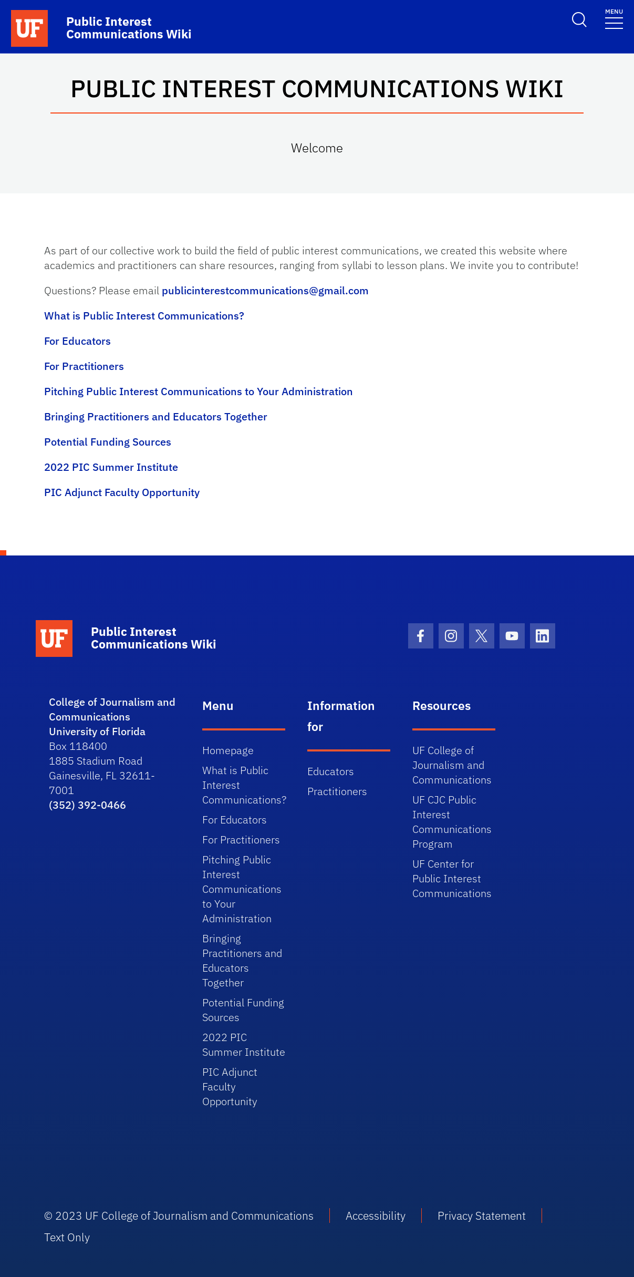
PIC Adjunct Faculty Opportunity (122, 492)
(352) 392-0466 (87, 805)
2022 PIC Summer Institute (111, 467)
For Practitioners (84, 366)
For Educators (77, 341)
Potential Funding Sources (107, 442)
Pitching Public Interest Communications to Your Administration (198, 391)
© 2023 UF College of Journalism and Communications (179, 1215)
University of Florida (97, 731)
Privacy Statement (482, 1215)
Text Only (67, 1237)
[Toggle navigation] (614, 18)
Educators (330, 771)
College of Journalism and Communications (112, 709)
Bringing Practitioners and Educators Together (155, 416)
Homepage (228, 750)
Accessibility (376, 1215)
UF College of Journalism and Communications (452, 765)
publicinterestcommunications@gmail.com (265, 290)
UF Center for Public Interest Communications (452, 878)
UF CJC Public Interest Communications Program (452, 821)
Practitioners (337, 791)
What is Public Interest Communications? (144, 315)
